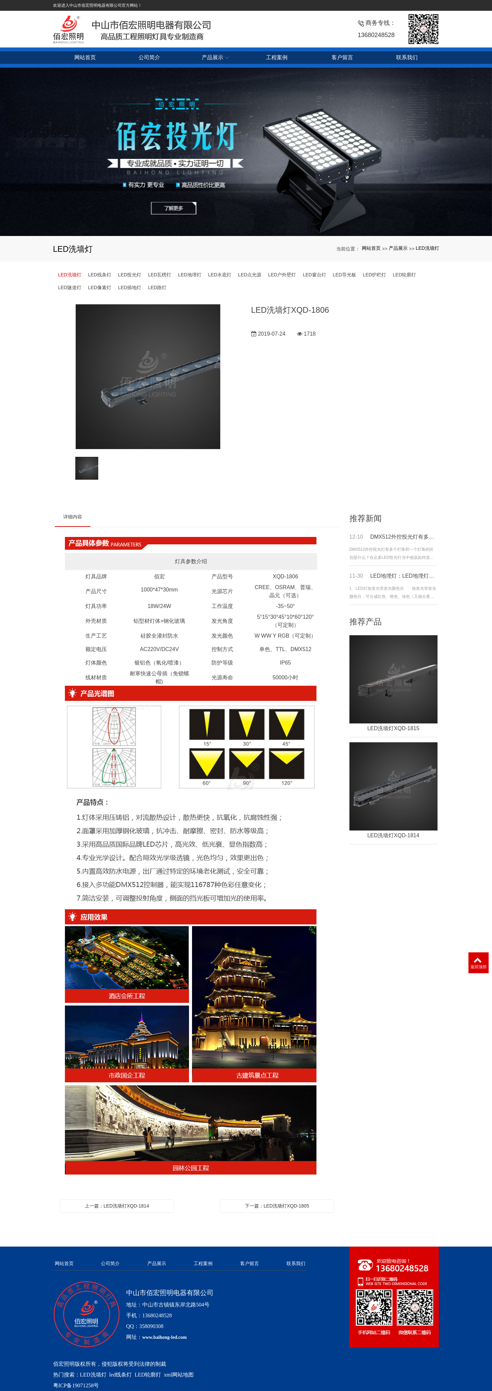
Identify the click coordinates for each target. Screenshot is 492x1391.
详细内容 (72, 516)
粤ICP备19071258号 (76, 1385)
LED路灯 (157, 287)
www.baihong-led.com (164, 1337)
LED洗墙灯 (427, 248)
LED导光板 (344, 274)
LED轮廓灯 (404, 274)
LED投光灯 (129, 274)
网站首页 (371, 248)
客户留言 (249, 1263)
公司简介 (110, 1263)
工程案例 (203, 1263)
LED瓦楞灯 (159, 274)
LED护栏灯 (374, 274)
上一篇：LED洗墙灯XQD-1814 (117, 1206)
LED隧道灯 (69, 287)
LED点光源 (249, 274)
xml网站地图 (179, 1375)
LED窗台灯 (314, 274)
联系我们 (296, 1263)
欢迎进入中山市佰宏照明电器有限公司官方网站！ (97, 5)
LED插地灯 (129, 287)
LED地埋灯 (189, 274)
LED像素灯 (99, 287)
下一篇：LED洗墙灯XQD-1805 (277, 1206)
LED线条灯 (99, 274)
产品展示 (398, 248)
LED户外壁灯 (282, 274)
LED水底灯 (219, 274)
